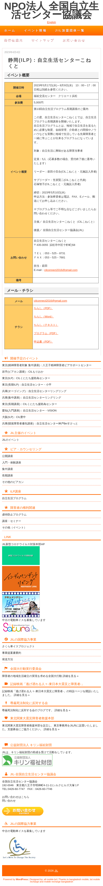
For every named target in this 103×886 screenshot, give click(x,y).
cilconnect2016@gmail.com (61, 270)
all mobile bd (50, 879)
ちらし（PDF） (43, 308)
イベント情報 (35, 30)
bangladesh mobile (79, 879)
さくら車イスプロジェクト (18, 646)
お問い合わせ (74, 40)
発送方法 (7, 659)
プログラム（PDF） (46, 333)
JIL (56, 870)
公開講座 (7, 456)
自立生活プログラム (14, 498)
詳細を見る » (71, 676)
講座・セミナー (11, 521)
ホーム (10, 30)
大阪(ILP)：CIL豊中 (14, 417)
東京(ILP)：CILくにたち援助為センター (26, 378)
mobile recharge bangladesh (58, 881)
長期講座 (7, 475)
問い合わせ (9, 800)
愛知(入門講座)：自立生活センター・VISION (29, 410)
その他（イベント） (14, 527)
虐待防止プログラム (14, 514)
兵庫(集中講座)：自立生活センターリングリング (31, 397)
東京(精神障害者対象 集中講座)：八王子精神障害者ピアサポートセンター (47, 365)
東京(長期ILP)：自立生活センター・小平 (26, 384)
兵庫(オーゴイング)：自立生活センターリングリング (34, 391)
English (51, 22)
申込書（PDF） (43, 341)
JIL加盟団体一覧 (70, 30)
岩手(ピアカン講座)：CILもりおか (22, 371)
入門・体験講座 (11, 462)
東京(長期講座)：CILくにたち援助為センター (29, 404)
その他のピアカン (13, 482)
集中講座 (7, 469)
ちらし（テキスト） (46, 324)
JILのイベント (10, 439)
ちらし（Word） (44, 316)
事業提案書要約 (11, 652)
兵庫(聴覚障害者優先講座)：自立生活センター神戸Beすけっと (40, 423)
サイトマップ (43, 40)
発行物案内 (13, 40)
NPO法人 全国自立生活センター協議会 (51, 10)
